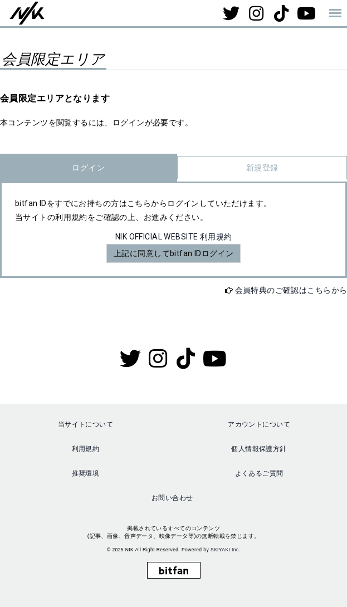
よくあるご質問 (259, 473)
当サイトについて (85, 424)
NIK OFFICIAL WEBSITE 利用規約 (173, 236)
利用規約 (86, 449)
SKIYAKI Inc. (226, 549)
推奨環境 (86, 473)
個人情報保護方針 (258, 449)
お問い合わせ (172, 498)
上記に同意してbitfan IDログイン (173, 253)
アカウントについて (259, 424)
